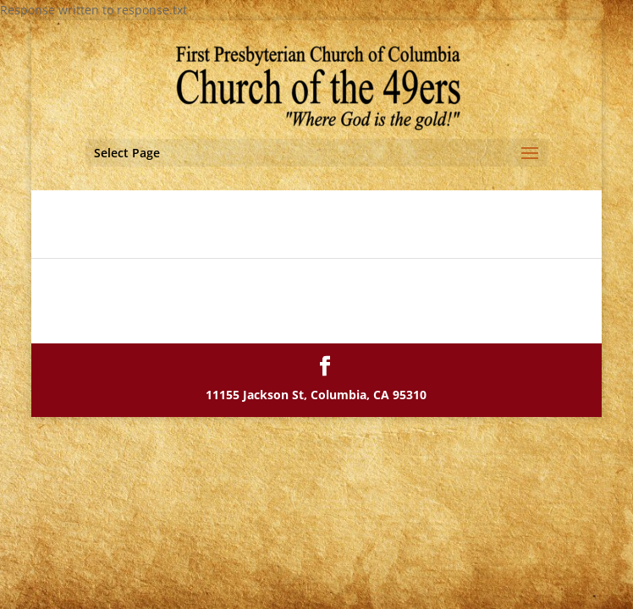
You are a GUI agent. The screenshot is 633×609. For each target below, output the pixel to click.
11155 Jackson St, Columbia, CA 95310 (316, 395)
